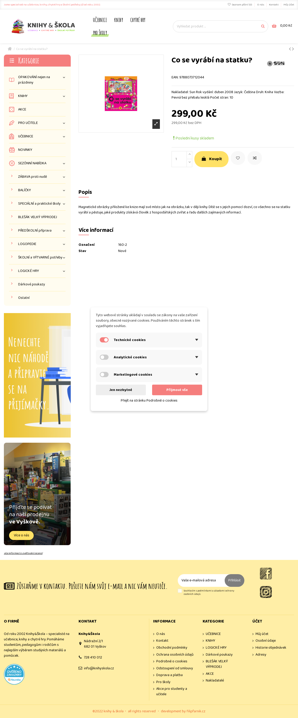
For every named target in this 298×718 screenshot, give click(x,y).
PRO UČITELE (28, 123)
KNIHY (22, 96)
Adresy (261, 654)
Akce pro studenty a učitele (171, 691)
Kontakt (274, 4)
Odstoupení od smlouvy (174, 668)
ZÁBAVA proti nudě (32, 177)
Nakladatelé (215, 680)
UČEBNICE (25, 136)
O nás (261, 4)
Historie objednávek (271, 647)
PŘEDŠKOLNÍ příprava (35, 230)
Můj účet (288, 4)
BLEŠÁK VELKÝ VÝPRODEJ (37, 217)
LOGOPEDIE (27, 244)
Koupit (211, 159)
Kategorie (28, 60)
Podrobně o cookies (171, 661)
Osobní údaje (266, 640)
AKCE (22, 109)
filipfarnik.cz (196, 711)
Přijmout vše (177, 390)
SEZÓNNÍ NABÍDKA (32, 163)
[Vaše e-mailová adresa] (201, 580)
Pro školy (163, 682)
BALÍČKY (24, 190)
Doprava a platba (169, 675)
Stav (82, 251)
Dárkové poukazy (31, 284)
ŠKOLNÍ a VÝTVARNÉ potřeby (40, 257)
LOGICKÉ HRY (28, 271)
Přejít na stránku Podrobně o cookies (149, 400)
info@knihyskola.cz (99, 668)
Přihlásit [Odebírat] (234, 580)
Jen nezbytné (120, 390)
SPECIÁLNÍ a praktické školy (39, 203)
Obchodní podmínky (171, 647)
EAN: (175, 77)
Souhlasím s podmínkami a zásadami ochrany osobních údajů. (209, 592)
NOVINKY (25, 150)
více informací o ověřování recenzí (23, 553)
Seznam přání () (240, 4)
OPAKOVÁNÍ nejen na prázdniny (34, 80)
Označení (87, 245)
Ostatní (24, 298)
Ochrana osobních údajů (175, 654)
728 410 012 (93, 657)
